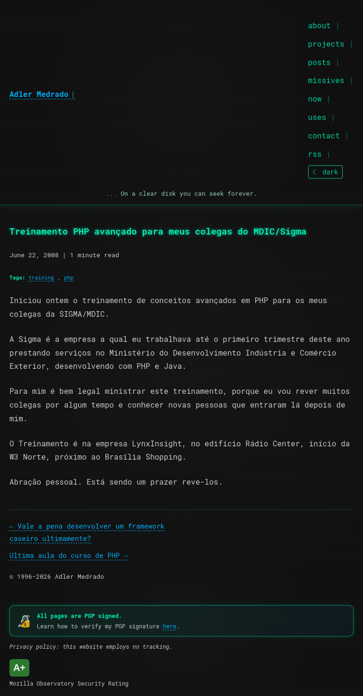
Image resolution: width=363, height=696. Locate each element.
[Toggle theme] (325, 171)
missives (326, 80)
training (41, 277)
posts (319, 61)
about (319, 24)
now (315, 98)
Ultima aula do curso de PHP (64, 555)
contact (324, 134)
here (169, 626)
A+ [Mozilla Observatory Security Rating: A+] (19, 667)
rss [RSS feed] (315, 153)
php (68, 277)
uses (317, 116)
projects (326, 43)
